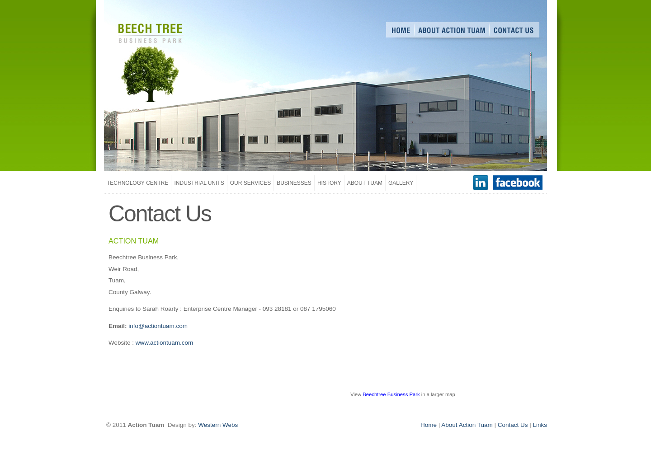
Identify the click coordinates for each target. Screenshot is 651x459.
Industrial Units (199, 183)
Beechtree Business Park (391, 394)
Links (540, 425)
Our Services (250, 183)
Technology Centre (137, 183)
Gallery (400, 183)
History (329, 183)
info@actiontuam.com (158, 326)
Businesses (294, 183)
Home (428, 425)
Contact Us (513, 425)
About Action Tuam (466, 425)
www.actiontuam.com (164, 342)
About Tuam (364, 183)
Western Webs (218, 425)
